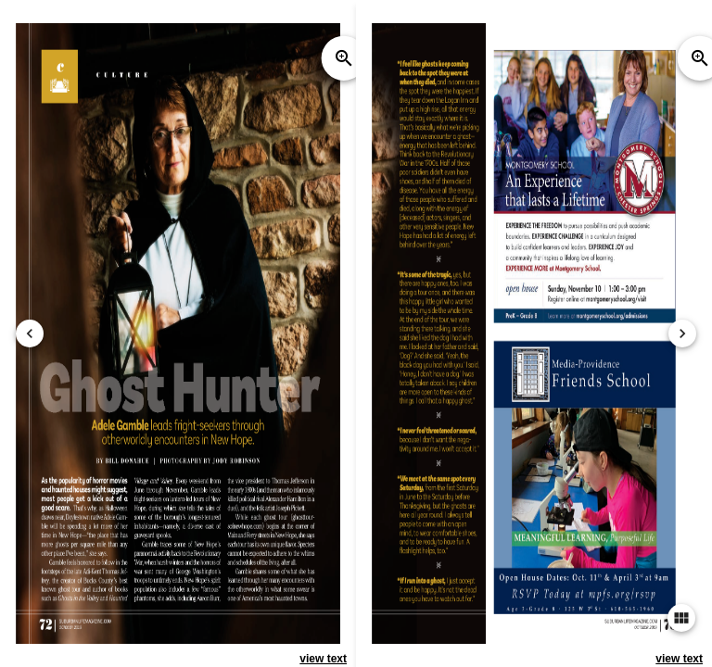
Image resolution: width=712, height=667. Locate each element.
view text (323, 658)
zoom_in (344, 58)
